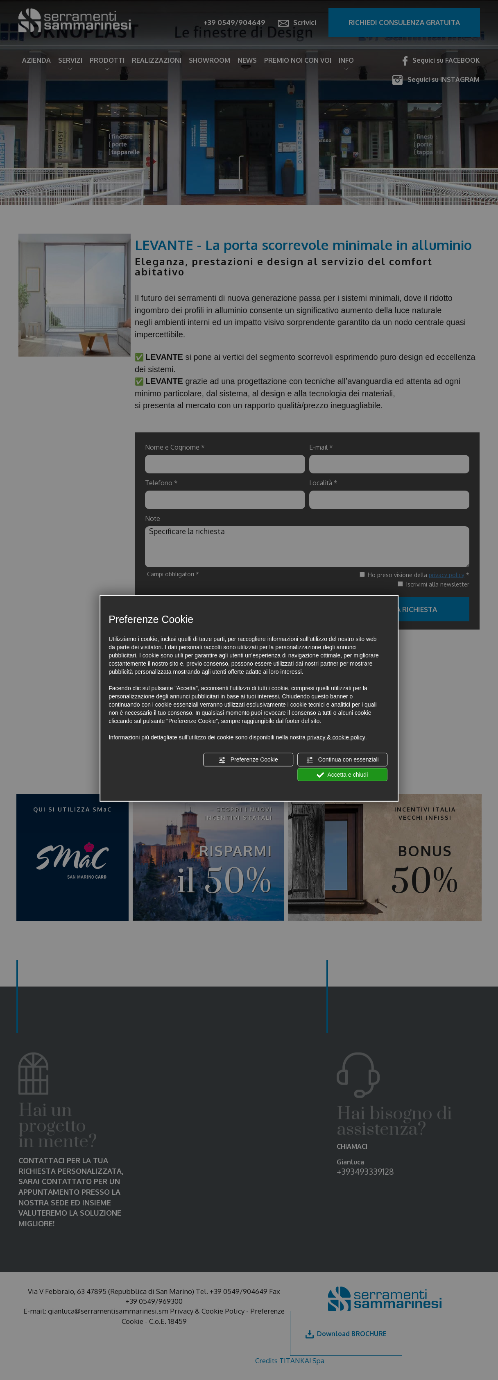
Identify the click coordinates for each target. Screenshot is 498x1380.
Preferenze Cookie (248, 760)
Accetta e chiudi (342, 774)
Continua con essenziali (342, 760)
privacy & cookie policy (336, 737)
